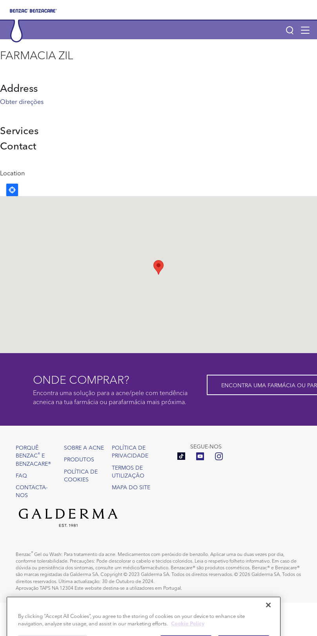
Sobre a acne (84, 447)
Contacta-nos (31, 491)
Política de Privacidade (130, 451)
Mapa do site (131, 487)
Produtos (79, 459)
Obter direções (22, 101)
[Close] (268, 614)
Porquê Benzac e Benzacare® (33, 455)
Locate (12, 190)
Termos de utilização (128, 471)
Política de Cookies (81, 475)
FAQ (21, 475)
